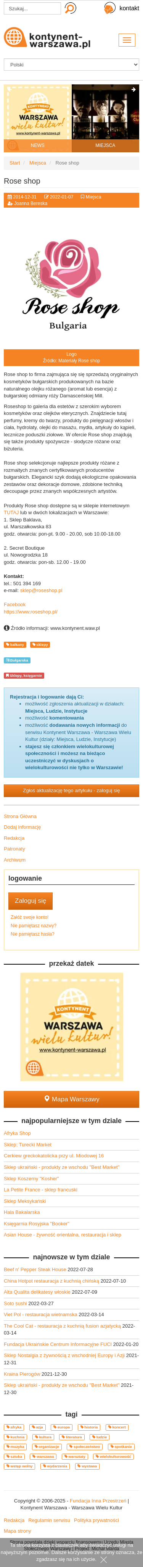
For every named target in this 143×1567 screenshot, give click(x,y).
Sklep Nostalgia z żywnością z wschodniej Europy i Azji (65, 1355)
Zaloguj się (30, 900)
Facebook (15, 604)
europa (61, 1427)
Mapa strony (17, 1531)
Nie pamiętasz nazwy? (33, 925)
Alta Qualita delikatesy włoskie (38, 1292)
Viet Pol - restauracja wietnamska (41, 1314)
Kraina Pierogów (23, 1374)
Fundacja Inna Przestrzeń (98, 1501)
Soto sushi (16, 1303)
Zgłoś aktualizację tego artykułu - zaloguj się (71, 790)
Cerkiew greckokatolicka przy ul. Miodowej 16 (54, 1156)
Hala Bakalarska (22, 1212)
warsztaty (74, 1456)
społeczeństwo (84, 1446)
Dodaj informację (22, 827)
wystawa (87, 1466)
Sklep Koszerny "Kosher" (31, 1178)
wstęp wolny (19, 1466)
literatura (72, 1437)
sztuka (14, 1456)
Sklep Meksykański (25, 1201)
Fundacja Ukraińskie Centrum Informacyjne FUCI (58, 1344)
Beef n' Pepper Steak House (35, 1269)
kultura (43, 1437)
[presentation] (9, 90)
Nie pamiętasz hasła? (33, 934)
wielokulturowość (113, 1456)
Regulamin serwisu (49, 1520)
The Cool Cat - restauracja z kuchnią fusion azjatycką (63, 1326)
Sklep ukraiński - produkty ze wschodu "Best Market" (61, 1167)
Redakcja (14, 838)
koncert (117, 1427)
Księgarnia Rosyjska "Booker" (36, 1223)
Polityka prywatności (96, 1520)
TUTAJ (11, 512)
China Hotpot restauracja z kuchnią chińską (52, 1281)
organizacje (47, 1446)
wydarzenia (55, 1466)
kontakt (129, 8)
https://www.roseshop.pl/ (31, 612)
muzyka (15, 1446)
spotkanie (121, 1446)
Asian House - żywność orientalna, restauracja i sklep (62, 1235)
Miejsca (93, 197)
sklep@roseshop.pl (41, 590)
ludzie (99, 1437)
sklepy (40, 644)
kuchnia (15, 1437)
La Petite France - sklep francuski (40, 1190)
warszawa (43, 1456)
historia (89, 1427)
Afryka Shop (17, 1133)
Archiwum (15, 860)
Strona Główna (20, 816)
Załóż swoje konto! (29, 917)
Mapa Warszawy (71, 1099)
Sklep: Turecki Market (27, 1144)
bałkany (15, 644)
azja (37, 1427)
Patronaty (14, 849)
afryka (13, 1427)
